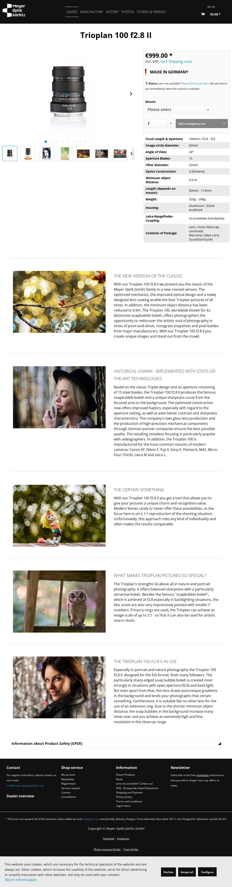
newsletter (203, 775)
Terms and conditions (129, 801)
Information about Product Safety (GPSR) (46, 743)
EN (213, 6)
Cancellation (68, 797)
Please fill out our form (195, 83)
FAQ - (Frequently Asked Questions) (137, 788)
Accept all (187, 872)
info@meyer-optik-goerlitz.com (25, 785)
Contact (66, 792)
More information (21, 879)
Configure (207, 872)
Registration (68, 783)
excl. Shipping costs (176, 61)
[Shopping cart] (211, 14)
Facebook (108, 838)
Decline (168, 872)
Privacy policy (124, 797)
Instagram (123, 838)
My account (68, 775)
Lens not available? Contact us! (134, 783)
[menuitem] (72, 12)
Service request (70, 788)
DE (209, 6)
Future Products (125, 775)
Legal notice (123, 806)
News (119, 779)
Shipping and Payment (129, 792)
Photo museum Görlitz (107, 849)
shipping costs (90, 819)
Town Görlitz (131, 849)
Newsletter (67, 779)
